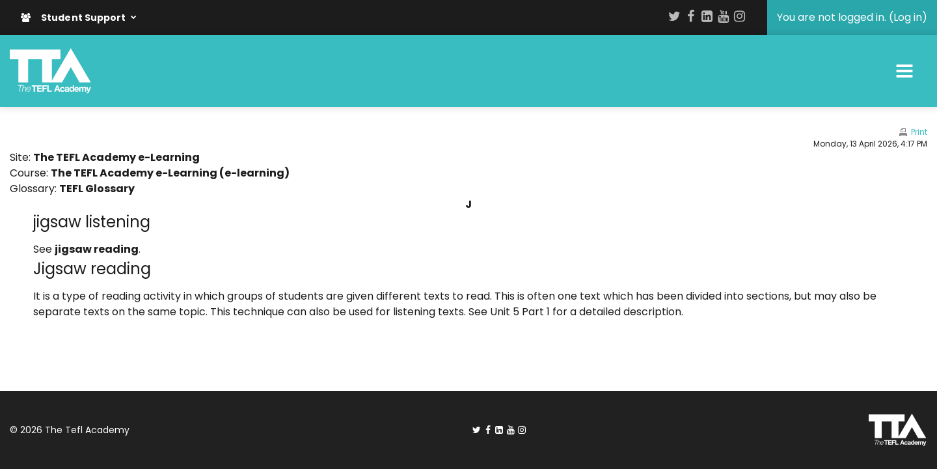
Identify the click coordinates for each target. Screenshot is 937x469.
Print (919, 131)
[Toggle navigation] (904, 71)
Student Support (74, 17)
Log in (907, 17)
